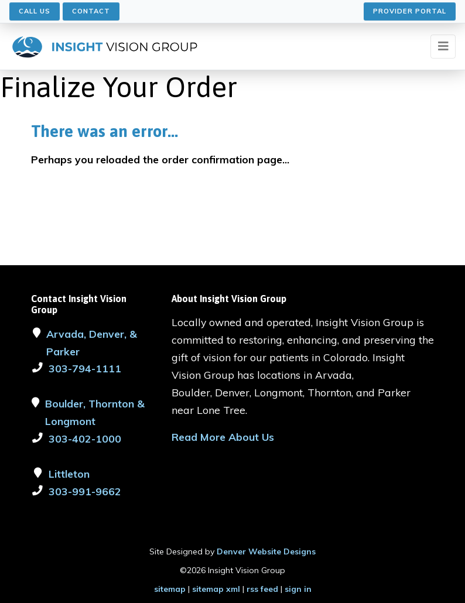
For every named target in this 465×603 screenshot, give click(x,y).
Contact (91, 11)
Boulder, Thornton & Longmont (95, 412)
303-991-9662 (85, 491)
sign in (298, 589)
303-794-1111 (85, 368)
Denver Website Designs (266, 551)
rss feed (262, 589)
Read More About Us (223, 436)
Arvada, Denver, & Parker (91, 342)
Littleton (69, 473)
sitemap (170, 589)
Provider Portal (409, 11)
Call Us (34, 11)
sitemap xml (216, 589)
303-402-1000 (85, 438)
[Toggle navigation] (443, 47)
